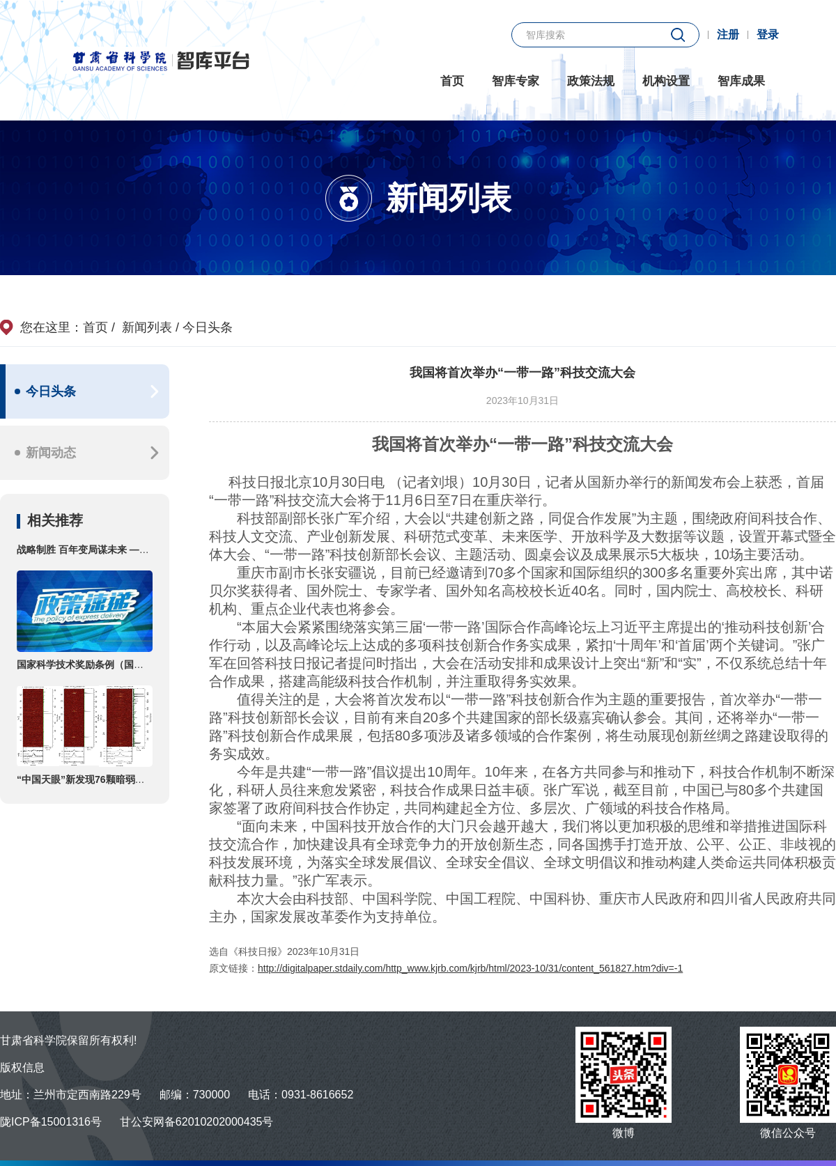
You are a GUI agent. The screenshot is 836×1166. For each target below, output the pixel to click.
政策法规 (590, 81)
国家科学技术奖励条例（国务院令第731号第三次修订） (137, 664)
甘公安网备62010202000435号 (197, 1122)
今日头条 (208, 327)
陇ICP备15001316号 (51, 1122)
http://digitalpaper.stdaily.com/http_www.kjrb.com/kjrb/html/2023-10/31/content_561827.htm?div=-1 (470, 968)
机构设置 (666, 81)
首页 (452, 81)
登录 (768, 34)
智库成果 (741, 81)
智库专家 (515, 81)
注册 (728, 34)
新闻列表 (150, 327)
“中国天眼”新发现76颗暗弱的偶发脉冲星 (105, 779)
